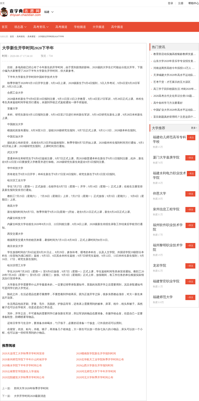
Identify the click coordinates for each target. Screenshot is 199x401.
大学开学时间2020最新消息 (30, 396)
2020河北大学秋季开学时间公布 (94, 377)
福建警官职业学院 (166, 281)
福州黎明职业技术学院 (168, 247)
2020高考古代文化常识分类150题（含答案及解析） (172, 96)
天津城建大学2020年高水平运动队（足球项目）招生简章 (173, 76)
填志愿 (20, 27)
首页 (2, 3)
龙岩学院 (159, 265)
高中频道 (117, 27)
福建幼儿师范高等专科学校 (169, 139)
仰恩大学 (159, 193)
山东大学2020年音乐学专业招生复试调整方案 (174, 62)
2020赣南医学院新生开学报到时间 (96, 353)
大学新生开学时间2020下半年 (51, 36)
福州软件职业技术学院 (168, 227)
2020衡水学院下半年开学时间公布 (22, 365)
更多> (194, 128)
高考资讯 (41, 27)
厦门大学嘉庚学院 (166, 157)
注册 (180, 3)
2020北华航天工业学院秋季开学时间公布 (100, 359)
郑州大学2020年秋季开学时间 (31, 388)
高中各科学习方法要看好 (168, 102)
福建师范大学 (163, 297)
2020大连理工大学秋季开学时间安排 (23, 353)
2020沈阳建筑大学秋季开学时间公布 (23, 377)
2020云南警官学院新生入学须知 (20, 371)
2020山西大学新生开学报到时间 (94, 365)
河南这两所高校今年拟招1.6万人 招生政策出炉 (174, 69)
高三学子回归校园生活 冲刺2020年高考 (175, 89)
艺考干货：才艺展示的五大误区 (172, 81)
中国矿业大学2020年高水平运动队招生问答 (174, 110)
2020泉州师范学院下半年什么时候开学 (24, 359)
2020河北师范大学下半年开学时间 (96, 371)
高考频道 (61, 27)
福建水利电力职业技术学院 (169, 175)
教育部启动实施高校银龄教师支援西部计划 (174, 55)
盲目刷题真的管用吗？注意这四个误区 (174, 117)
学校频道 (80, 27)
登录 (170, 3)
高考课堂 (31, 36)
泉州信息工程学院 (166, 209)
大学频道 (98, 27)
